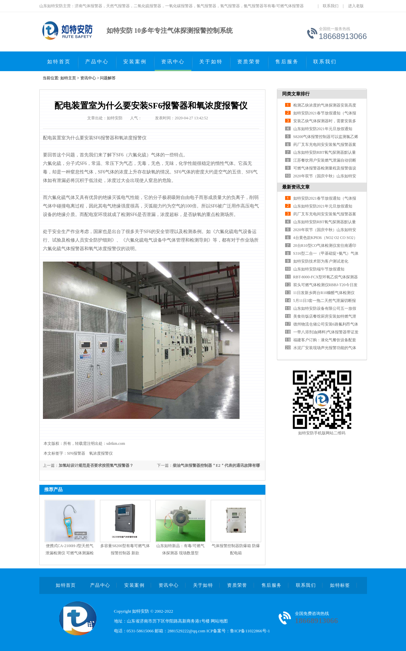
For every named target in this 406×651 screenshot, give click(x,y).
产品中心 (97, 61)
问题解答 (108, 78)
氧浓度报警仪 (101, 453)
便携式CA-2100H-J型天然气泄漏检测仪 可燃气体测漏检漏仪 (70, 552)
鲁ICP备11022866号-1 (250, 630)
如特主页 (68, 78)
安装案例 (135, 61)
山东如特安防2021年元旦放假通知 (322, 129)
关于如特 (211, 61)
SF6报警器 (76, 453)
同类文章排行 (296, 93)
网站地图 (219, 621)
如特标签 (340, 585)
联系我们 (330, 6)
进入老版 (356, 6)
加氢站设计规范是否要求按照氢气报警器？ (96, 465)
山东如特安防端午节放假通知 (318, 269)
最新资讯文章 (296, 187)
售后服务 (287, 61)
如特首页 (59, 61)
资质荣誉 (249, 61)
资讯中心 (173, 61)
